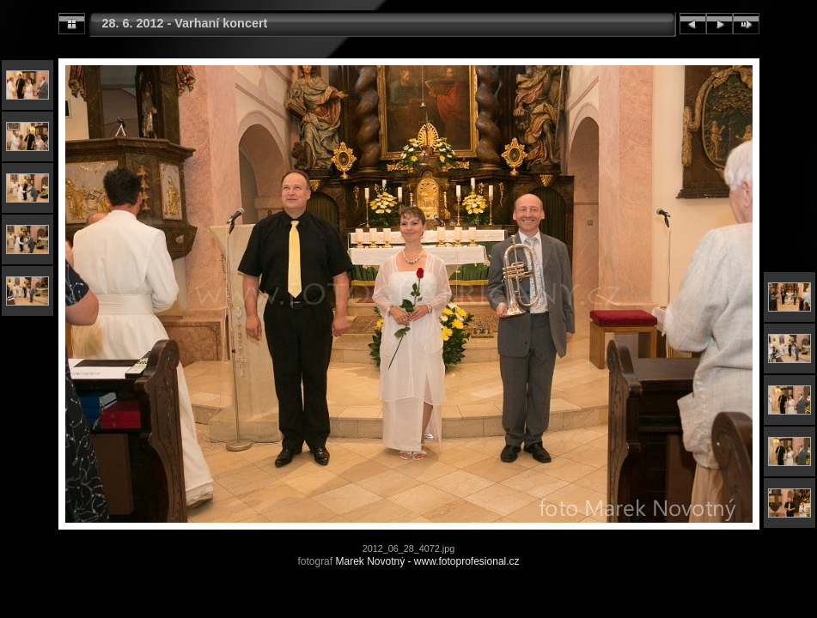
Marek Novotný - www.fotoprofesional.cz (427, 561)
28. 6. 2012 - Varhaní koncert (185, 23)
